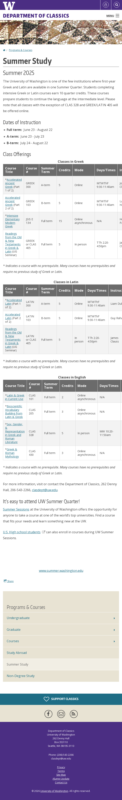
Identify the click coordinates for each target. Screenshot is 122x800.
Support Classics (61, 699)
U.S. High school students (24, 532)
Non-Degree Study (21, 676)
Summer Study (17, 664)
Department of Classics (36, 15)
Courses (13, 641)
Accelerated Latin (13, 301)
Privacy (61, 767)
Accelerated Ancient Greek (13, 183)
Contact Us (61, 782)
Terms (61, 771)
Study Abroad (17, 653)
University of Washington (54, 791)
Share (9, 581)
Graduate (14, 629)
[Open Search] (116, 5)
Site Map (61, 774)
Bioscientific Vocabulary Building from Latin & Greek (14, 411)
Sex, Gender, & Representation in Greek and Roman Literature (15, 433)
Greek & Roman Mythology (12, 452)
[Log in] (105, 5)
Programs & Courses (20, 50)
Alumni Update (61, 778)
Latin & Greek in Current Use (14, 397)
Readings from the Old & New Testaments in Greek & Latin (13, 242)
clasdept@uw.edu (45, 490)
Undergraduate (18, 618)
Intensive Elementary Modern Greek (12, 221)
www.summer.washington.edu (61, 570)
